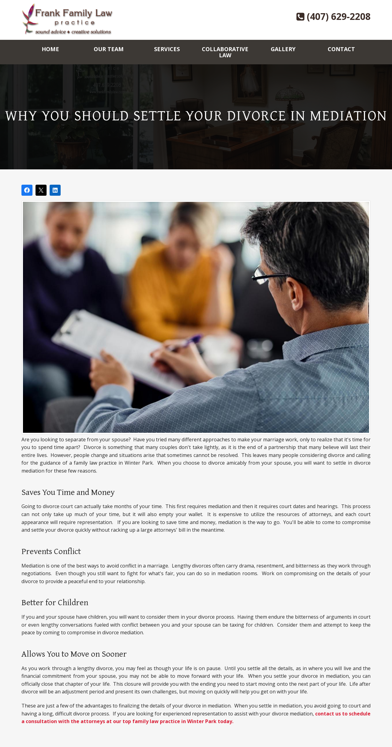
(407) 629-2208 (333, 16)
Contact (341, 49)
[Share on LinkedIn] (55, 190)
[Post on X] (41, 190)
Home (50, 49)
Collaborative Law (225, 52)
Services (167, 49)
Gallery (283, 49)
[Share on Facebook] (26, 190)
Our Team (109, 49)
